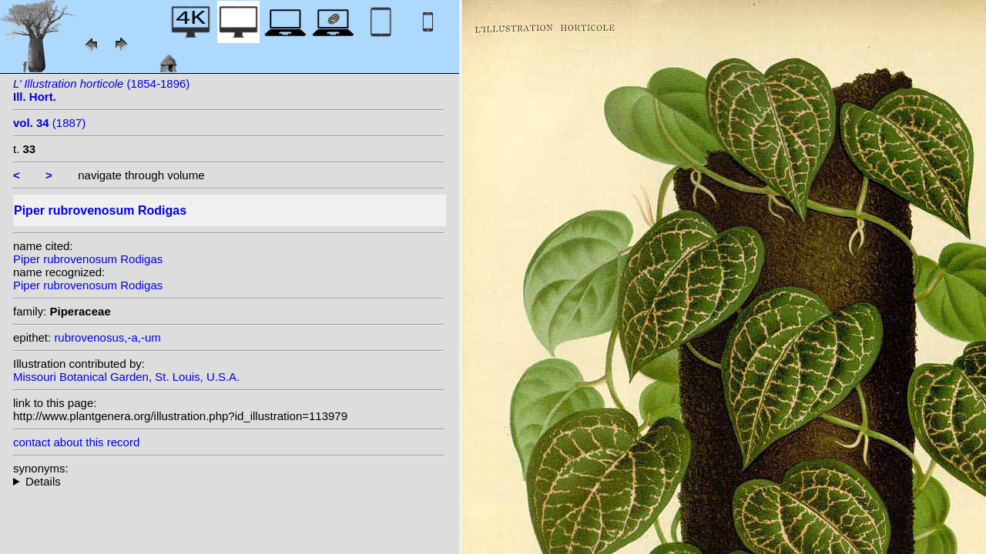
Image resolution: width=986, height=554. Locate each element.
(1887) (49, 122)
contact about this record (76, 442)
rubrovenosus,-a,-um (107, 337)
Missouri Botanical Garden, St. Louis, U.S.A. (126, 376)
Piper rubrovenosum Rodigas (88, 258)
